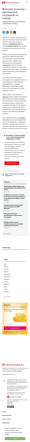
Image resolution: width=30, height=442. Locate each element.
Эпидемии (4, 171)
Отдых (5, 286)
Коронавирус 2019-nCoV (13, 171)
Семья (5, 289)
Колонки (6, 271)
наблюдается (6, 65)
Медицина (6, 279)
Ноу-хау (6, 281)
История (6, 269)
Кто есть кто (7, 274)
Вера (5, 264)
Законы (6, 266)
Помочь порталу (11, 163)
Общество (6, 284)
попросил (5, 97)
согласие (16, 331)
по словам (22, 118)
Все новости (7, 234)
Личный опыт (7, 276)
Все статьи (7, 297)
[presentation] (15, 324)
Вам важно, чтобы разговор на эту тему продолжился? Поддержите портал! (15, 137)
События (6, 291)
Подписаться (15, 328)
